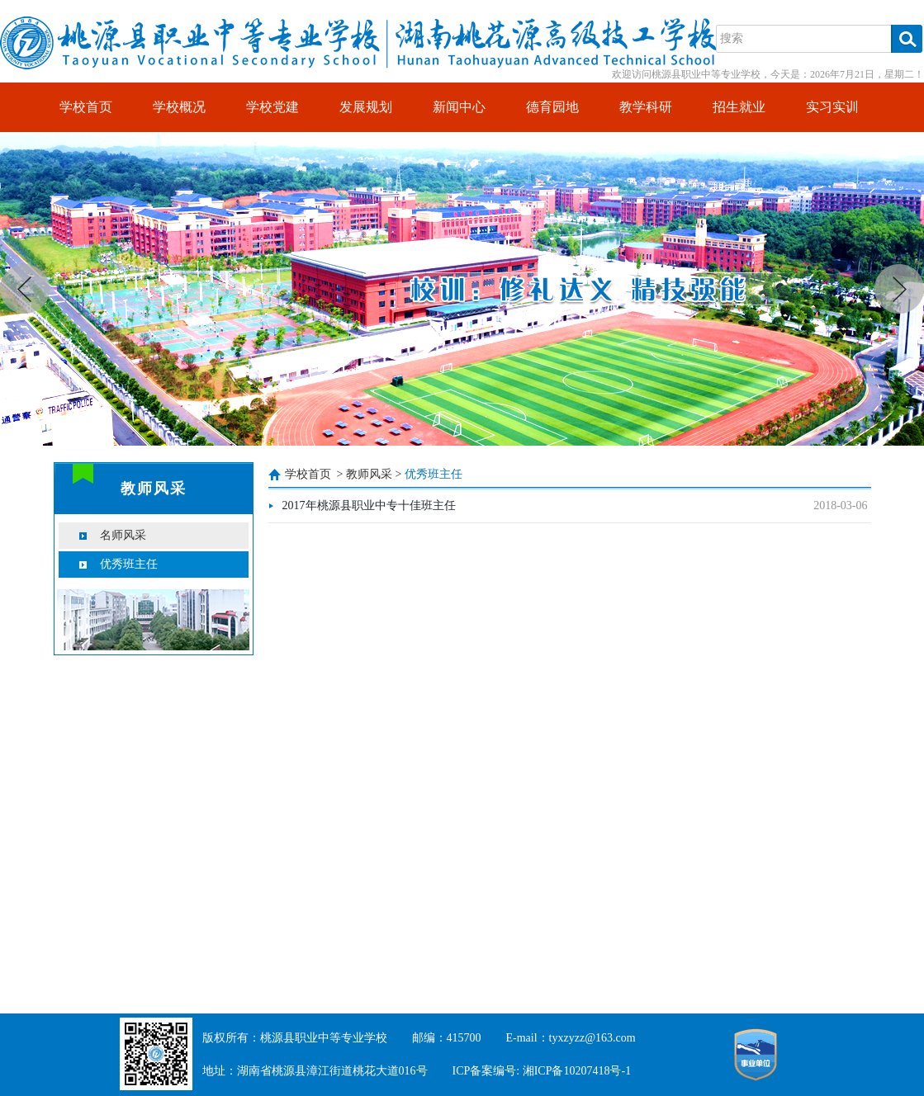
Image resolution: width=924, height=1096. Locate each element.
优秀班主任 (129, 564)
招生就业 (739, 107)
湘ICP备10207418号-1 (577, 1071)
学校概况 (179, 107)
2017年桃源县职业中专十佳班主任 (369, 505)
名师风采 (123, 535)
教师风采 (369, 474)
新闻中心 (459, 107)
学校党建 (272, 107)
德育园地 (552, 107)
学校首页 (85, 107)
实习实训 (832, 107)
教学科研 (645, 107)
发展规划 (365, 107)
